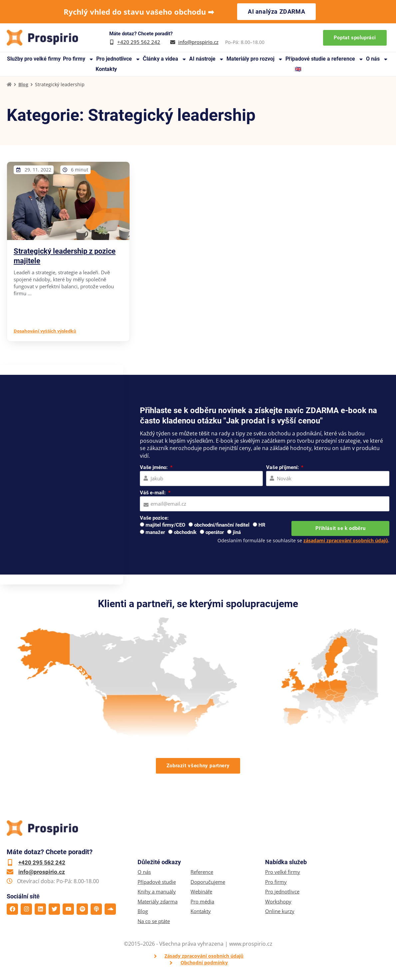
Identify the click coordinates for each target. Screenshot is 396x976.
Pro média (202, 901)
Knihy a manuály (157, 891)
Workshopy (278, 901)
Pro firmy (78, 59)
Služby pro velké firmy (34, 59)
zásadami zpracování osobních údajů (345, 540)
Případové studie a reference (324, 59)
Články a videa (165, 59)
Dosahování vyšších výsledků (45, 331)
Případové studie (157, 882)
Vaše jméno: (154, 467)
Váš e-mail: (153, 493)
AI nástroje (206, 59)
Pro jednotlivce (118, 59)
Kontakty (106, 69)
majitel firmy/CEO (165, 525)
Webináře (201, 891)
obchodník (185, 532)
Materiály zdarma (158, 901)
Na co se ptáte (154, 921)
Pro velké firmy (282, 872)
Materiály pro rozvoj (254, 59)
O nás (377, 59)
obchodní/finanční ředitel (221, 525)
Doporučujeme (208, 882)
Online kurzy (279, 911)
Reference (202, 872)
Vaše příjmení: (283, 467)
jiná (237, 532)
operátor (214, 532)
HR (261, 525)
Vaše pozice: (154, 518)
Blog (23, 84)
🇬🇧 (298, 69)
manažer (155, 532)
